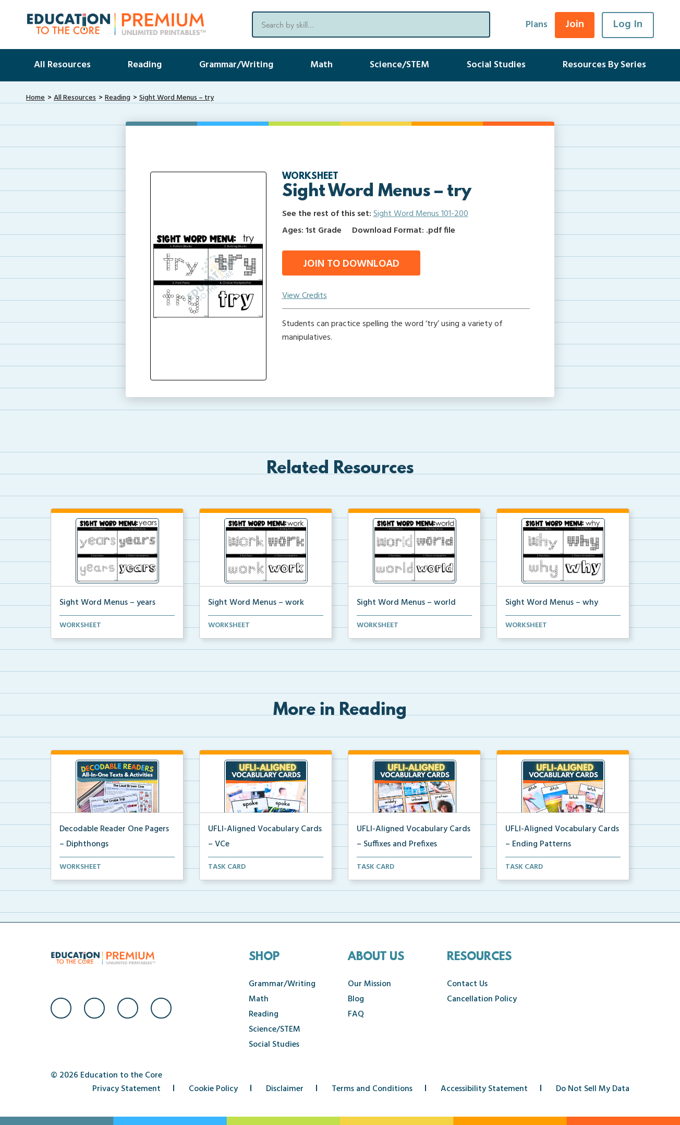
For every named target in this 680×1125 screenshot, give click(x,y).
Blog (356, 999)
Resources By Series (604, 65)
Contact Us (467, 984)
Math (321, 65)
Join (574, 24)
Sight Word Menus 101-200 (420, 214)
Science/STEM (399, 65)
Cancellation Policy (482, 999)
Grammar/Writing (236, 65)
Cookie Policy (213, 1089)
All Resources (62, 65)
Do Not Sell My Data (592, 1089)
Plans (537, 24)
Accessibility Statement (484, 1089)
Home (35, 98)
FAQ (356, 1014)
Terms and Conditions (372, 1089)
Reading (145, 65)
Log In (627, 24)
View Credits (304, 296)
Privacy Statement (126, 1089)
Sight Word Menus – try (176, 98)
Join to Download (351, 264)
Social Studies (496, 65)
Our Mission (369, 984)
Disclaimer (284, 1089)
